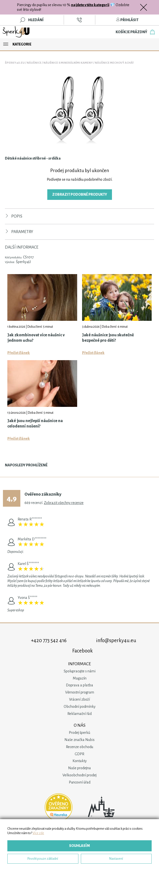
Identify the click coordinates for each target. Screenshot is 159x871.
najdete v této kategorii (90, 5)
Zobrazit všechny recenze (64, 503)
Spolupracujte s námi (80, 671)
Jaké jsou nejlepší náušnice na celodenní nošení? (35, 423)
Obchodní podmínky (80, 707)
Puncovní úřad (79, 782)
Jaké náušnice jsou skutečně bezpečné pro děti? (108, 338)
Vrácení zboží (79, 699)
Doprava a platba (79, 685)
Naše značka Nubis (79, 740)
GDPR (79, 754)
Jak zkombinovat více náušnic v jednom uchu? (36, 338)
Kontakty (80, 761)
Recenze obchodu (79, 747)
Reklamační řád (79, 714)
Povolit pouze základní (42, 858)
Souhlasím (79, 846)
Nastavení (116, 858)
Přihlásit (127, 20)
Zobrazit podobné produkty (79, 194)
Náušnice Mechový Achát (114, 62)
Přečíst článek (18, 353)
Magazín (79, 678)
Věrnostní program (79, 692)
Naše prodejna (79, 768)
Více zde (38, 833)
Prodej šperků (79, 733)
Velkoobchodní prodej (79, 775)
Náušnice (34, 62)
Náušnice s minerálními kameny (68, 62)
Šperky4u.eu (15, 62)
